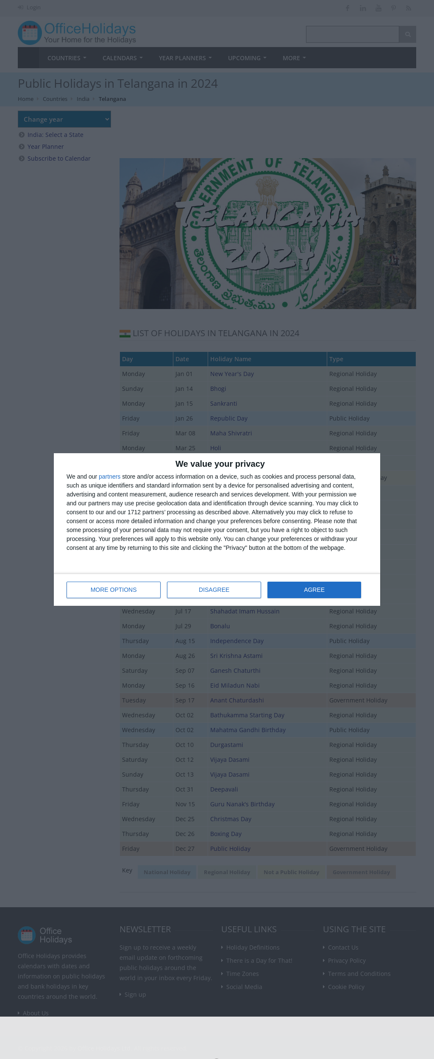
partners (109, 476)
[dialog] (217, 529)
